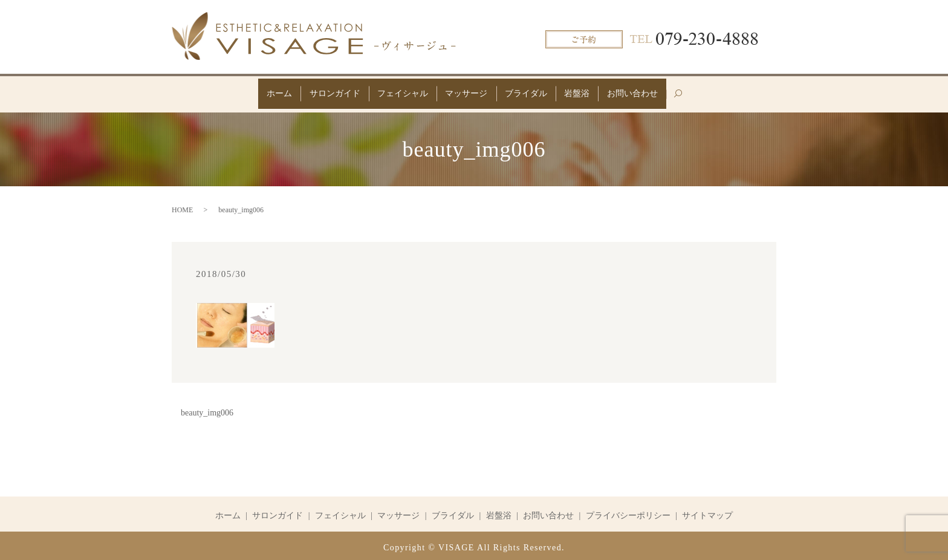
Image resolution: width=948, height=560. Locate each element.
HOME (182, 206)
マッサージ (466, 91)
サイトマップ (707, 511)
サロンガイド (321, 91)
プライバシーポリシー (628, 511)
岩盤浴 (590, 91)
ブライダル (532, 91)
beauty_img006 (207, 409)
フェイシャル (396, 91)
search (707, 96)
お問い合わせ (651, 91)
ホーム (260, 91)
